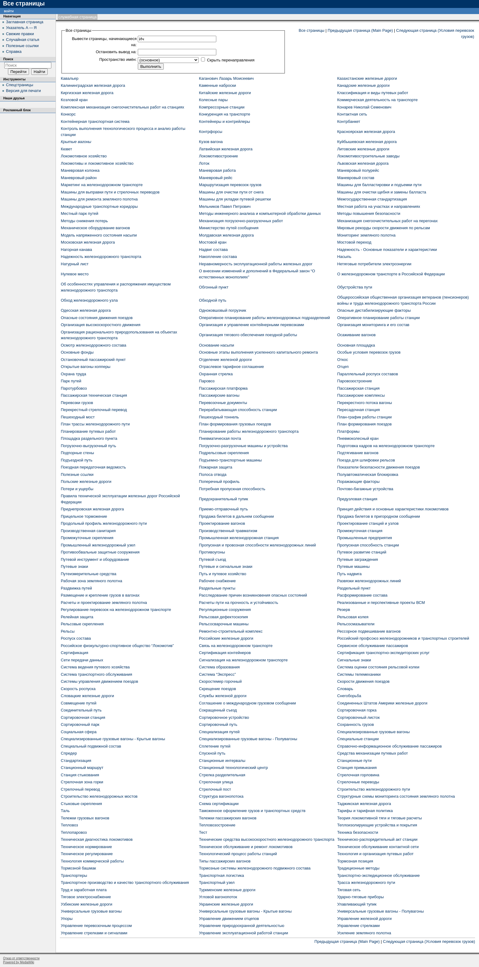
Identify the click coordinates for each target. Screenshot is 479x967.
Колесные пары (213, 99)
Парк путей (71, 381)
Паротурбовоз (74, 388)
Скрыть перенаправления (230, 60)
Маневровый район (79, 177)
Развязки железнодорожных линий (369, 581)
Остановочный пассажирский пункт (93, 359)
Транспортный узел (217, 882)
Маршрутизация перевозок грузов (230, 184)
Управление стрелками (358, 925)
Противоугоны (212, 552)
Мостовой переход (354, 242)
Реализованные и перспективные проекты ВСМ (381, 602)
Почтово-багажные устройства (365, 489)
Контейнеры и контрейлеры (224, 121)
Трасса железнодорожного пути (366, 882)
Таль (65, 810)
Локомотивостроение (218, 156)
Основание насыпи (216, 345)
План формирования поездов (364, 424)
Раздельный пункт (354, 588)
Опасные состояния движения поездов (97, 317)
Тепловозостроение (217, 825)
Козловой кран (74, 99)
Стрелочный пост (215, 789)
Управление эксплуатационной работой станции (243, 933)
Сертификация (74, 652)
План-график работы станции (364, 417)
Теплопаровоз (74, 832)
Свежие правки (20, 33)
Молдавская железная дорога (226, 235)
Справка (14, 51)
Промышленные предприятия (364, 537)
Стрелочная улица (216, 782)
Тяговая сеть (349, 890)
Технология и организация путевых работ (375, 853)
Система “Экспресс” (217, 674)
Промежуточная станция (359, 530)
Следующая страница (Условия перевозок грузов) (429, 941)
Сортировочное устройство (224, 717)
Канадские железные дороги (363, 85)
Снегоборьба (349, 695)
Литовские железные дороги (363, 149)
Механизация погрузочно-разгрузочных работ (241, 221)
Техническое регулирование (87, 853)
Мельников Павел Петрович (224, 206)
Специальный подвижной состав (91, 746)
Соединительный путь (81, 710)
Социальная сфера (79, 732)
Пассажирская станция (358, 388)
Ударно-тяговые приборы (360, 897)
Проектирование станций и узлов (368, 523)
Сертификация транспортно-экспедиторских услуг (383, 652)
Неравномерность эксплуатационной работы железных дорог (256, 264)
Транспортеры (74, 875)
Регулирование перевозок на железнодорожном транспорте (116, 609)
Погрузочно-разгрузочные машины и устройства (243, 445)
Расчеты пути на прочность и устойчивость (238, 602)
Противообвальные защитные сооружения (100, 552)
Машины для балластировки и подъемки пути (379, 184)
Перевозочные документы (223, 402)
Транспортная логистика (221, 875)
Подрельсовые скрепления (224, 452)
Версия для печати (23, 90)
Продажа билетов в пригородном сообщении (378, 516)
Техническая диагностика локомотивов (97, 839)
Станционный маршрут (82, 767)
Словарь (345, 688)
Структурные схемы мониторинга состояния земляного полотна (396, 796)
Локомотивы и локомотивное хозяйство (97, 163)
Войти (9, 11)
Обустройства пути (354, 287)
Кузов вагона (211, 141)
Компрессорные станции (221, 107)
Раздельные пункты (217, 588)
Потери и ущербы (77, 489)
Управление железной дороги (364, 918)
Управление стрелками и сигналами (94, 933)
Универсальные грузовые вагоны (91, 911)
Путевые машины (353, 566)
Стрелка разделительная (222, 775)
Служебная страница (77, 17)
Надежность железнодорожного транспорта (101, 256)
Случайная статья (22, 39)
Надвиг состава (213, 249)
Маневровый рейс (215, 177)
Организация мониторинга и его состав (373, 324)
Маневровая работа (217, 170)
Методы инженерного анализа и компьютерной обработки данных (260, 213)
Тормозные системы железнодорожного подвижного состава (254, 868)
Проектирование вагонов (222, 523)
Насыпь (344, 256)
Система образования (219, 667)
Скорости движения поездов (363, 681)
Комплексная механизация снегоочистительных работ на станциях (122, 107)
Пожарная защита (215, 467)
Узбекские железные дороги (86, 904)
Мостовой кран (212, 242)
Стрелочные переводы (358, 782)
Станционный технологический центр (233, 767)
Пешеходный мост (78, 417)
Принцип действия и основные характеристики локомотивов (393, 509)
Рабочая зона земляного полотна (91, 581)
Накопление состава (218, 256)
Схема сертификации (219, 803)
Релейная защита (77, 617)
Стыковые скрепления (81, 803)
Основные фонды (77, 352)
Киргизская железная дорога (87, 92)
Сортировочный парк (80, 724)
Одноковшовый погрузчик (222, 310)
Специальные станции (358, 739)
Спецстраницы (19, 85)
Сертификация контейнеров (225, 652)
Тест (203, 832)
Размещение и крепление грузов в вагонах (100, 595)
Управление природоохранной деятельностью (241, 925)
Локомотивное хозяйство (84, 156)
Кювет (66, 149)
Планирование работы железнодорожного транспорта (248, 431)
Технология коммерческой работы (92, 861)
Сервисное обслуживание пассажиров (372, 645)
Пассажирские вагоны (219, 395)
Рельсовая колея (352, 617)
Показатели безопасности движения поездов (378, 467)
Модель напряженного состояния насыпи (99, 235)
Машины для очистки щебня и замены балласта (381, 192)
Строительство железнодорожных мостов (99, 796)
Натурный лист (75, 264)
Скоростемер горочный (220, 681)
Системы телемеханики (359, 674)
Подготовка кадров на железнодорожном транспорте (386, 445)
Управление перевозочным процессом (96, 925)
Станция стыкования (80, 775)
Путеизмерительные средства (88, 574)
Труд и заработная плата (84, 890)
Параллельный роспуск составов (367, 374)
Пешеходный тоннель (219, 417)
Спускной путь (212, 753)
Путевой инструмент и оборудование (95, 559)
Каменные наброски (217, 85)
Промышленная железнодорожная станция (239, 537)
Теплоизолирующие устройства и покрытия (377, 825)
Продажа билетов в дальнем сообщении (236, 516)
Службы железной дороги (222, 695)
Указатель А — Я (21, 27)
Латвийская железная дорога (225, 149)
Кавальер (70, 78)
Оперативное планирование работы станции (378, 317)
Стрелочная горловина (358, 775)
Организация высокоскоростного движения (101, 324)
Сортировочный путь (218, 724)
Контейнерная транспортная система (95, 121)
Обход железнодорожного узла (89, 300)
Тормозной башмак (78, 868)
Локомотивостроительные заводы (368, 156)
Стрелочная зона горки (82, 782)
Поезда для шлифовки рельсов (366, 460)
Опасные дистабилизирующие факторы (374, 310)
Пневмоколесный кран (358, 438)
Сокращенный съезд (218, 710)
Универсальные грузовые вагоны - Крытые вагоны (245, 911)
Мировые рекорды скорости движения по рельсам (383, 228)
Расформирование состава (362, 595)
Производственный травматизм (228, 530)
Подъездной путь (76, 460)
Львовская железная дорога (363, 163)
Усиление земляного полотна (364, 933)
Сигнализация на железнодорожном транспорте (243, 660)
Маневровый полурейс (358, 170)
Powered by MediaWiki (18, 962)
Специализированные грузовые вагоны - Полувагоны (248, 739)
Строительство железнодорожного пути (373, 789)
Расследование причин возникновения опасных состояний (253, 595)
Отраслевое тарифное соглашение (231, 366)
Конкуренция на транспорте (224, 114)
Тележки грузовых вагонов (85, 818)
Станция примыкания (357, 767)
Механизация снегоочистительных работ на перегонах (387, 221)
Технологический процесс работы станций (238, 853)
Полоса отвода (212, 474)
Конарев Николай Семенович (364, 107)
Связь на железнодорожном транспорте (235, 645)
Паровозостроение (354, 381)
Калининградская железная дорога (93, 85)
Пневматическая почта (220, 438)
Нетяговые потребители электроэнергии (374, 264)
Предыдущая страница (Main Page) (360, 30)
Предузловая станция (357, 499)
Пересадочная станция (358, 409)
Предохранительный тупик (223, 499)
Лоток (204, 163)
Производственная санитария (88, 530)
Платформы (348, 431)
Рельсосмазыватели (356, 624)
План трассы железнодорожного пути (95, 424)
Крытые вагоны (76, 141)
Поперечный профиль (219, 481)
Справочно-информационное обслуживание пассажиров (389, 746)
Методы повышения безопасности (368, 213)
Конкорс (68, 114)
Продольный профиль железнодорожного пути (104, 523)
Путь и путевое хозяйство (222, 574)
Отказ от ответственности (21, 958)
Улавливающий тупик (357, 904)
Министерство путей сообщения (228, 228)
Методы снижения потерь (84, 221)
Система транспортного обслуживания (96, 674)
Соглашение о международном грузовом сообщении (247, 703)
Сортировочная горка (357, 710)
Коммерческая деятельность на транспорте (377, 99)
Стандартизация (76, 760)
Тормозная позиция (355, 861)
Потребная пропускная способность (232, 489)
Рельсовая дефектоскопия (223, 617)
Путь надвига (349, 574)
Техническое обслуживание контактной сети (378, 846)
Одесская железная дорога (86, 310)
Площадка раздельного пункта (89, 438)
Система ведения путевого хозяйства (95, 667)
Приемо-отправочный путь (223, 509)
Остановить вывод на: (116, 52)
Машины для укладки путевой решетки (235, 199)
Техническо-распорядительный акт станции (377, 839)
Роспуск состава (76, 638)
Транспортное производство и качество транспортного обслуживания (125, 882)
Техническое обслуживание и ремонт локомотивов (245, 846)
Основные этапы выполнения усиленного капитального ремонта (258, 352)
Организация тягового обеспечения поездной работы (248, 335)
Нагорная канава (76, 249)
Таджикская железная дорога (364, 803)
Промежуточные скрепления (87, 537)
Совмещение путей (78, 703)
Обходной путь (212, 300)
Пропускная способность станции (368, 545)
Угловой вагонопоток (218, 897)
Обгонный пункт (213, 287)
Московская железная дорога (88, 242)
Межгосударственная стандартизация (372, 199)
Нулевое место (75, 274)
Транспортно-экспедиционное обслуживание (378, 875)
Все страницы (311, 30)
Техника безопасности (357, 832)
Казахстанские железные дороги (367, 78)
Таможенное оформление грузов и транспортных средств (252, 810)
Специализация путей (219, 732)
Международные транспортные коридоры (99, 206)
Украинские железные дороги (226, 904)
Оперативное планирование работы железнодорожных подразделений (264, 317)
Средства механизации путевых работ (372, 753)
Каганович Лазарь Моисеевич (226, 78)
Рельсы (68, 631)
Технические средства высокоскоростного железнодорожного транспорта (266, 839)
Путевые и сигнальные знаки (225, 566)
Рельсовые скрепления (82, 624)
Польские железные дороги (86, 481)
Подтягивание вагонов (357, 452)
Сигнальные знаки (354, 660)
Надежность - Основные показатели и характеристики (387, 249)
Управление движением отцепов (229, 918)
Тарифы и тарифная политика (365, 810)
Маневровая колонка (80, 170)
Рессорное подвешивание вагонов (369, 631)
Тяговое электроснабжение (86, 897)
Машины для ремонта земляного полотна (99, 199)
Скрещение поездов (217, 688)
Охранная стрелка (215, 374)
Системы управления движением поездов (99, 681)
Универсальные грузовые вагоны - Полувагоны (380, 911)
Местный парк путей (79, 213)
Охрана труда (73, 374)
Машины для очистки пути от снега (231, 192)
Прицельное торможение (84, 516)
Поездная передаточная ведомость (93, 467)
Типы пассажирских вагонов (224, 861)
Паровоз (206, 381)
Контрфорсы (210, 131)
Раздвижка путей (76, 588)
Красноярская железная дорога (366, 131)
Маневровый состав (355, 177)
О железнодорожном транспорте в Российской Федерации (391, 274)
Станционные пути (354, 760)
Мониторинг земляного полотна (366, 235)
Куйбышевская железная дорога (367, 141)
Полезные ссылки (77, 474)
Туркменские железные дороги (227, 890)
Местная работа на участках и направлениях (378, 206)
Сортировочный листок (358, 717)
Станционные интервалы (222, 760)
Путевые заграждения (357, 559)
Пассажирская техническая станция (94, 395)
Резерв (343, 609)
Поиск (8, 59)
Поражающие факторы (358, 481)
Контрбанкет (348, 121)
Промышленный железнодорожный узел (98, 545)
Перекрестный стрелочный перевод (94, 409)
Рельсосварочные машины (223, 624)
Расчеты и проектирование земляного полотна (104, 602)
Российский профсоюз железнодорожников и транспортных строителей (403, 638)
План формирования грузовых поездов (235, 424)
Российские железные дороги (226, 638)
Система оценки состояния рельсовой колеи (378, 667)
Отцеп (343, 366)
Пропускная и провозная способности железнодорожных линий (257, 545)
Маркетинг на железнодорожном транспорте (102, 184)
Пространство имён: (118, 59)
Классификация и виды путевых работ (372, 92)
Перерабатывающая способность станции (238, 409)
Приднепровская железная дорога (92, 509)
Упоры (67, 918)
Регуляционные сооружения (225, 609)
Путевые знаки (74, 566)
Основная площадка (356, 345)
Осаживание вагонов (356, 335)
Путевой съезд (212, 559)
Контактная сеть (352, 114)
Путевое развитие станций (361, 552)
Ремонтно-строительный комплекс (230, 631)
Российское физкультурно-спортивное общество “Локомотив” (117, 645)
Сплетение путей (214, 746)
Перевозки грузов (77, 402)
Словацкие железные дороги (87, 695)
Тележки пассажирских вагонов (227, 818)
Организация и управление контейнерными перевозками (251, 324)
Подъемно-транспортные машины (230, 460)
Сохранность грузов (355, 724)
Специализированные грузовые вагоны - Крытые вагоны (113, 739)
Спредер (69, 753)
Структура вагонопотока (221, 796)
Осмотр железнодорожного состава (93, 345)
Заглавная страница (24, 22)
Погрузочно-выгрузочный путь (88, 445)
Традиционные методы (358, 868)
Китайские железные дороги (225, 92)
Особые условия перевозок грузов (368, 352)
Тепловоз (69, 825)
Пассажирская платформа (223, 388)
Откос (342, 359)
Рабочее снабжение (217, 581)
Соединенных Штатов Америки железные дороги (382, 703)
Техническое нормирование (86, 846)
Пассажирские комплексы (361, 395)
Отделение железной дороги (225, 359)
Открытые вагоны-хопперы (85, 366)
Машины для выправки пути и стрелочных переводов (110, 192)
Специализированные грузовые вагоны (373, 732)
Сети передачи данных (82, 660)
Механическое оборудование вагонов (95, 228)
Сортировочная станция (83, 717)
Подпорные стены (77, 452)
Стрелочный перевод (80, 789)
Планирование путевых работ (88, 431)
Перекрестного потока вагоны (364, 402)
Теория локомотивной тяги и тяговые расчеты (379, 818)
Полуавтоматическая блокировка (367, 474)
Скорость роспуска (78, 688)
